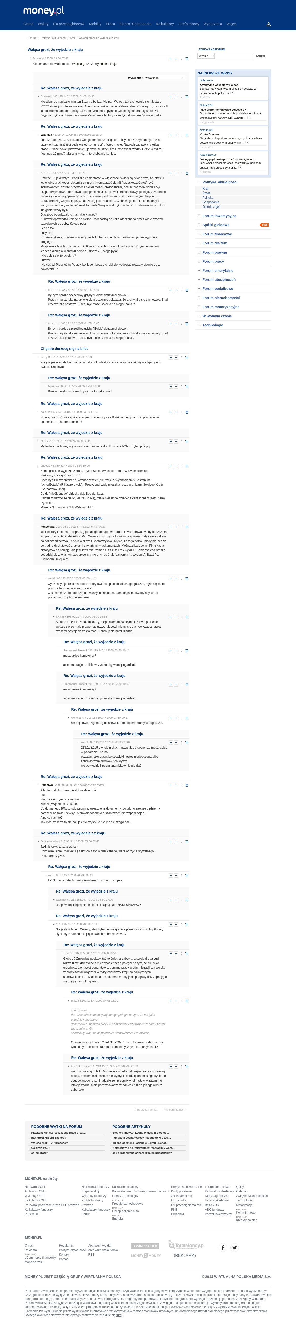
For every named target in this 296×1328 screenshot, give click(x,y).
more (232, 92)
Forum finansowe (217, 234)
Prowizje (87, 1205)
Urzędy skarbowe (217, 1200)
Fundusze (206, 147)
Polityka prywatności (73, 1250)
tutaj (119, 1315)
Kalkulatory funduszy (39, 1209)
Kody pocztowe (181, 1191)
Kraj (72, 37)
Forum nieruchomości (221, 298)
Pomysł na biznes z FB (186, 1187)
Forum (32, 37)
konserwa (47, 526)
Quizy (240, 1187)
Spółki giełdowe (216, 225)
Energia (117, 1218)
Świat (206, 193)
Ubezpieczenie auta (125, 1211)
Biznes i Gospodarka (135, 24)
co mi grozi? (39, 1152)
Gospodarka (211, 202)
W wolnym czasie (217, 316)
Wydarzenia (213, 24)
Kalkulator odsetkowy (219, 1191)
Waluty (43, 24)
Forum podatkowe (218, 289)
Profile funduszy (92, 1200)
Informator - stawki (217, 1187)
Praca (110, 24)
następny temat (173, 1109)
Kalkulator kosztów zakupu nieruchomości (140, 1191)
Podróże (205, 97)
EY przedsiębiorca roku (187, 1205)
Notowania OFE (35, 1187)
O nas (29, 1245)
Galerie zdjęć (211, 207)
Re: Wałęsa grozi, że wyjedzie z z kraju (73, 833)
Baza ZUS (212, 1205)
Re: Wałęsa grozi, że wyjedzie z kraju (72, 88)
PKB (174, 1209)
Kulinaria (205, 171)
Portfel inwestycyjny (218, 1214)
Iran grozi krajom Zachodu (48, 1137)
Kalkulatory (165, 24)
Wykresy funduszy (94, 1196)
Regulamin (66, 1245)
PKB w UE (32, 1214)
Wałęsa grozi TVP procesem (49, 1142)
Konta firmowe (246, 1212)
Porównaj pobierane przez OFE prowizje (52, 1205)
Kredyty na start (246, 1220)
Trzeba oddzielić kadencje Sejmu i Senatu (140, 1142)
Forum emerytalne (218, 270)
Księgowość (207, 122)
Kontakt (64, 1254)
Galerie (241, 1191)
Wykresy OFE (34, 1196)
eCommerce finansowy (40, 1257)
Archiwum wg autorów (103, 1250)
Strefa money (188, 24)
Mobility (95, 24)
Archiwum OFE (35, 1191)
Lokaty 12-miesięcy (125, 1196)
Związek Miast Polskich (252, 1196)
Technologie (213, 325)
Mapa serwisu (34, 1262)
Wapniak (46, 134)
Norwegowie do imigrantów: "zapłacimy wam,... (144, 1147)
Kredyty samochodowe (127, 1203)
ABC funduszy (214, 1209)
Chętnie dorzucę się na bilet (64, 349)
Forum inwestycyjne (220, 216)
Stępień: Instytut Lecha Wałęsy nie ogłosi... (141, 1132)
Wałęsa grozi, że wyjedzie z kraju (94, 64)
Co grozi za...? (40, 1147)
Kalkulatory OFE (36, 1200)
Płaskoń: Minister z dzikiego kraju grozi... (58, 1132)
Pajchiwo (47, 784)
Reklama (31, 1250)
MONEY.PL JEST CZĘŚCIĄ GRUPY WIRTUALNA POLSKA (73, 1277)
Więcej (231, 24)
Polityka (208, 197)
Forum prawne (215, 252)
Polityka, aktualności (53, 37)
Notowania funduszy (95, 1187)
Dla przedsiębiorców (69, 24)
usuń (187, 59)
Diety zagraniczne (217, 1196)
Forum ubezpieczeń (219, 280)
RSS (91, 1254)
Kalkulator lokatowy (125, 1187)
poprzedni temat (147, 1109)
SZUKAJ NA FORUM (212, 49)
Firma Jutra (179, 1200)
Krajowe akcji (91, 1191)
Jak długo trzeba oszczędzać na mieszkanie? (142, 1152)
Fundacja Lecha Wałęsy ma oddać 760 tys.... (142, 1137)
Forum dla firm (215, 243)
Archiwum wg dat (99, 1245)
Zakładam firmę (181, 1196)
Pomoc (63, 1259)
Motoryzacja (244, 1205)
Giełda (28, 24)
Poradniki (177, 1214)
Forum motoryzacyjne (221, 307)
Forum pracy (213, 261)
